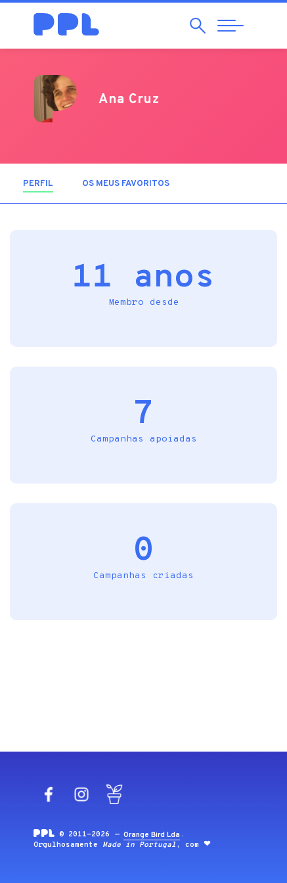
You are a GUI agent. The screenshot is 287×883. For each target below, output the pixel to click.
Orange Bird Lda (151, 835)
